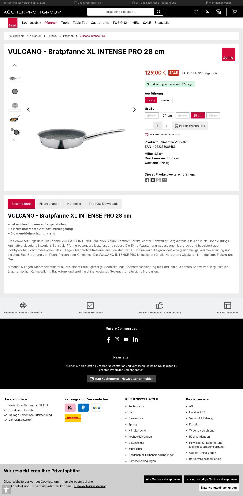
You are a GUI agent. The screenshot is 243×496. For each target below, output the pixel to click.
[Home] (13, 22)
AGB (192, 406)
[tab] (21, 204)
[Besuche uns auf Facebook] (107, 339)
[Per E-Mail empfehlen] (164, 180)
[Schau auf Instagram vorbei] (117, 339)
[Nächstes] (134, 109)
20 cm (153, 116)
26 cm (183, 116)
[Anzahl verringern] (149, 126)
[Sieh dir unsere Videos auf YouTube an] (126, 339)
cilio (131, 412)
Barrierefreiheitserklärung (205, 458)
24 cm (167, 115)
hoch (151, 100)
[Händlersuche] (218, 12)
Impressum (135, 448)
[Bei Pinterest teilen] (153, 180)
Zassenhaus (136, 418)
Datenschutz (136, 442)
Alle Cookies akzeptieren (163, 479)
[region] (72, 109)
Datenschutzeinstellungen (219, 487)
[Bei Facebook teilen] (147, 180)
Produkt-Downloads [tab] (103, 204)
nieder (165, 100)
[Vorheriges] (29, 109)
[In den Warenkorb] (190, 126)
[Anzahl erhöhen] (166, 126)
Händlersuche (137, 430)
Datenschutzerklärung (90, 486)
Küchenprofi (136, 406)
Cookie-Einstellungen (202, 452)
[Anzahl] (157, 126)
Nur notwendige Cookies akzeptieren (211, 479)
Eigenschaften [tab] (49, 204)
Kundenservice (197, 399)
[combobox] (120, 12)
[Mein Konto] (207, 12)
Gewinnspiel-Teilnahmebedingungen (151, 454)
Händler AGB (197, 412)
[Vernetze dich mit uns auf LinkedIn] (135, 339)
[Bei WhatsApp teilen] (159, 180)
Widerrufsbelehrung (202, 430)
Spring (133, 424)
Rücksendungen (199, 436)
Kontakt (194, 424)
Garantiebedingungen (142, 461)
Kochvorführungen (140, 436)
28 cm (197, 115)
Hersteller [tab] (74, 204)
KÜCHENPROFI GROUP (141, 399)
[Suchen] (158, 12)
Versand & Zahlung (201, 418)
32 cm (214, 116)
